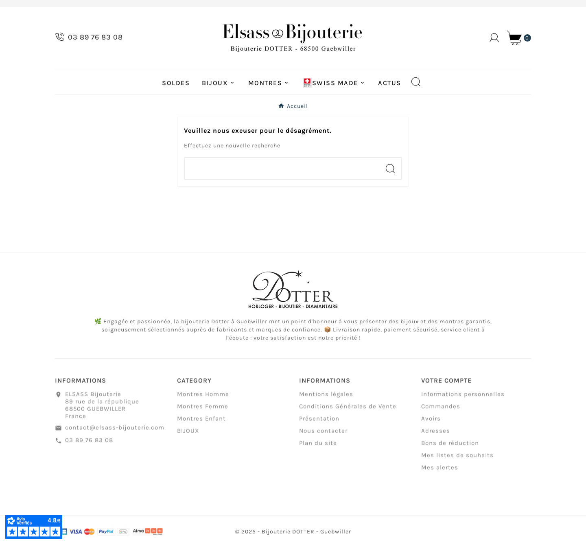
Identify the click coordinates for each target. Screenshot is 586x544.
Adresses (435, 433)
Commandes (440, 408)
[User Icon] (494, 37)
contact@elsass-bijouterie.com (114, 429)
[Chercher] (282, 168)
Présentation (319, 420)
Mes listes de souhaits (457, 457)
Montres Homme (203, 396)
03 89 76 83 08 (89, 441)
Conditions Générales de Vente (347, 408)
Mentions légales (326, 396)
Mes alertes (439, 469)
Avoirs (431, 420)
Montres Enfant (201, 420)
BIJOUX (188, 433)
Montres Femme (202, 408)
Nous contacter (323, 433)
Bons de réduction (450, 445)
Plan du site (318, 445)
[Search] (390, 168)
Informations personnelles (463, 396)
